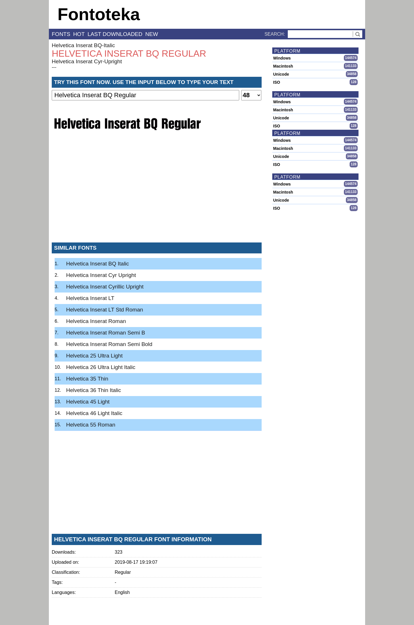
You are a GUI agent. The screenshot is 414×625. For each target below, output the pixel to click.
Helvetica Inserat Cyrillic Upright (104, 287)
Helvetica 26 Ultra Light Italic (100, 367)
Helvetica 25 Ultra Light (94, 356)
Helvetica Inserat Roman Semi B (105, 333)
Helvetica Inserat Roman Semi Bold (109, 344)
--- (54, 67)
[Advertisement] (157, 195)
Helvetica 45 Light (88, 402)
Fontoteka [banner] (98, 14)
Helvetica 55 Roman (90, 425)
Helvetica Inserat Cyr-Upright (87, 61)
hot (79, 34)
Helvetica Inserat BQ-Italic (83, 45)
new (151, 34)
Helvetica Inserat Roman (96, 321)
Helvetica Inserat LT (90, 298)
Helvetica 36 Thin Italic (93, 390)
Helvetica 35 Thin (87, 379)
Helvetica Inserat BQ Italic (97, 264)
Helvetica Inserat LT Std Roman (104, 310)
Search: (274, 34)
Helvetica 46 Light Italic (94, 413)
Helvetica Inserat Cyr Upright (101, 275)
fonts (61, 34)
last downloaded (115, 34)
